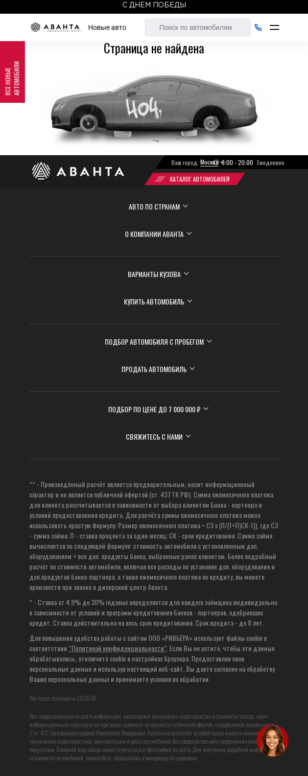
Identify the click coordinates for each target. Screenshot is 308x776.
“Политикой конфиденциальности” (117, 648)
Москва (209, 162)
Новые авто (107, 27)
